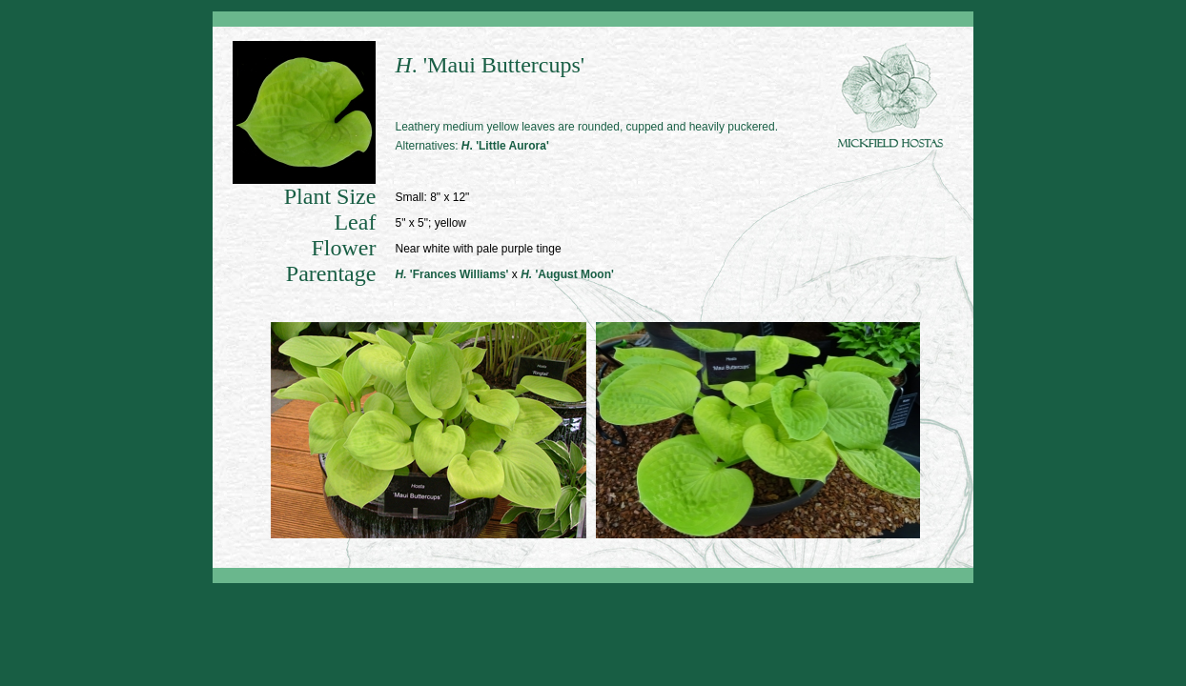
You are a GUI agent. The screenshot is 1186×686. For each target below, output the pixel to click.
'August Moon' (567, 274)
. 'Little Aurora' (505, 145)
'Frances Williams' (451, 274)
